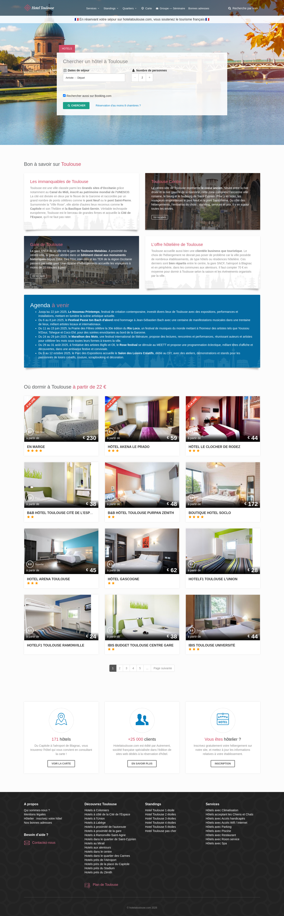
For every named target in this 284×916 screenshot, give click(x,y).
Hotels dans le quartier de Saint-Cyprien (110, 839)
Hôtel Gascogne (123, 579)
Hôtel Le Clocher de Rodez (214, 447)
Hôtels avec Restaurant (221, 835)
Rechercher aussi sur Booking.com (88, 96)
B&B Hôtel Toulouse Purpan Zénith (141, 513)
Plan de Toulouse (105, 884)
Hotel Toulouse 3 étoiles (160, 818)
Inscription (223, 763)
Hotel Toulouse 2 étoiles (160, 814)
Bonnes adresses (198, 8)
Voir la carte (61, 763)
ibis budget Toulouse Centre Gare (141, 645)
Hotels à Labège (95, 822)
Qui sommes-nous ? (37, 810)
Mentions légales (35, 814)
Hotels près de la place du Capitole (107, 864)
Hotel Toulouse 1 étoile (159, 810)
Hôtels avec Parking (219, 826)
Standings (111, 8)
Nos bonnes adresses (38, 822)
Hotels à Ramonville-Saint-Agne (105, 835)
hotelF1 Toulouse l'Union (213, 579)
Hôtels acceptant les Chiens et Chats (229, 814)
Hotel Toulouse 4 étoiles (160, 822)
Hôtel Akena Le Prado (129, 447)
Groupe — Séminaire (170, 8)
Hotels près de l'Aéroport (100, 860)
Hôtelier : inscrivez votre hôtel (43, 818)
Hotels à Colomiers (97, 810)
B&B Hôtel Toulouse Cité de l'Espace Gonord (70, 513)
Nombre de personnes (149, 70)
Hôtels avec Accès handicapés (225, 818)
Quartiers (130, 8)
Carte (146, 8)
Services (93, 8)
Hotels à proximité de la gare (103, 831)
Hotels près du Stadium (100, 868)
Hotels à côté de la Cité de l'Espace (107, 814)
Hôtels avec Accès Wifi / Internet (226, 822)
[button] (243, 8)
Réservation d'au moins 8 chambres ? (118, 105)
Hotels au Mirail (94, 843)
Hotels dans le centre (98, 851)
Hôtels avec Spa (216, 843)
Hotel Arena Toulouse (48, 579)
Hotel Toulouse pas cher (160, 831)
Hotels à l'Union (95, 818)
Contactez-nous (44, 842)
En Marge (36, 447)
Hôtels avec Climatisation (222, 810)
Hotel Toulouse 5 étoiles (160, 826)
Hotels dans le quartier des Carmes (107, 855)
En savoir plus (142, 763)
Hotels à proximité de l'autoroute (105, 826)
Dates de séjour (76, 70)
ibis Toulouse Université (212, 645)
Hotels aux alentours (98, 847)
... (147, 668)
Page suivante (162, 668)
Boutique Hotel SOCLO (210, 513)
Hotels (67, 48)
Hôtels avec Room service (222, 839)
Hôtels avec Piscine (218, 831)
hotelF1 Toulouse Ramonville (55, 645)
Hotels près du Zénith (98, 872)
